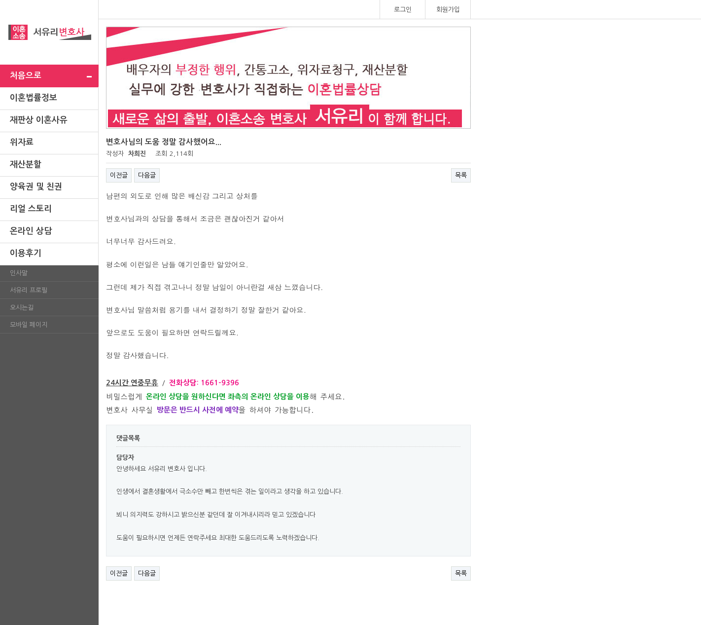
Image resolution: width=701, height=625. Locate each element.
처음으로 (25, 76)
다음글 (147, 175)
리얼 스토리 (31, 209)
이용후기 (25, 253)
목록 (461, 175)
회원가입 (448, 9)
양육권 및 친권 (36, 187)
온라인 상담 (31, 231)
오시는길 (22, 307)
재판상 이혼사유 (39, 120)
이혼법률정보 (33, 98)
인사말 (19, 273)
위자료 (22, 142)
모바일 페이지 (28, 325)
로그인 (403, 9)
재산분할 (25, 164)
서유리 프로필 (28, 290)
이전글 (119, 175)
